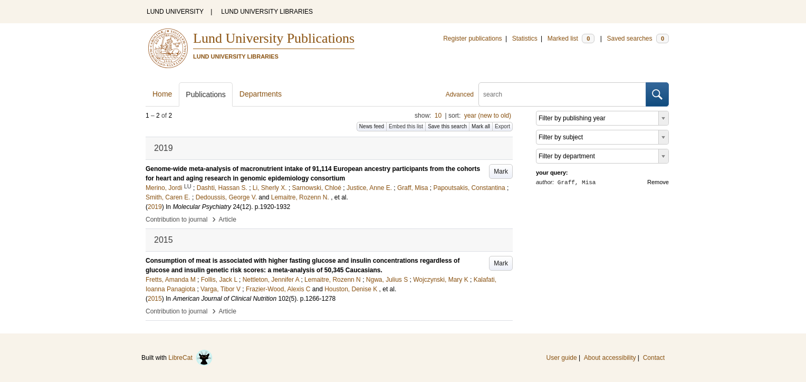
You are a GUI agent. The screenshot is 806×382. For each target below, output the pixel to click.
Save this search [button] (447, 126)
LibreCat (190, 357)
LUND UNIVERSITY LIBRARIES (267, 11)
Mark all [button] (481, 126)
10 (438, 115)
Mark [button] (501, 171)
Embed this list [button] (406, 126)
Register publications (472, 38)
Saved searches (638, 38)
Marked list (571, 38)
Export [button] (502, 126)
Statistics (525, 38)
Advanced (460, 94)
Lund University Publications (273, 38)
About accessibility (610, 357)
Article (227, 219)
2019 (155, 207)
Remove (658, 182)
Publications (206, 94)
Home (162, 94)
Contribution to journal (176, 219)
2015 (155, 298)
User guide (561, 357)
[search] (562, 94)
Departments (260, 94)
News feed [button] (371, 126)
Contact (654, 357)
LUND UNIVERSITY (175, 11)
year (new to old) (487, 115)
